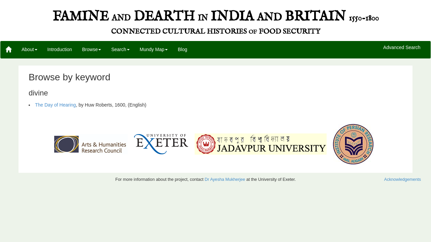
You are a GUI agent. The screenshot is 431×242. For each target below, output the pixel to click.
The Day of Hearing (55, 105)
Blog (182, 49)
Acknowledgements (402, 179)
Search (120, 49)
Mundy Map (154, 49)
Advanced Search (402, 47)
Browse (91, 49)
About (29, 49)
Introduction (59, 49)
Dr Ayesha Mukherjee (225, 179)
